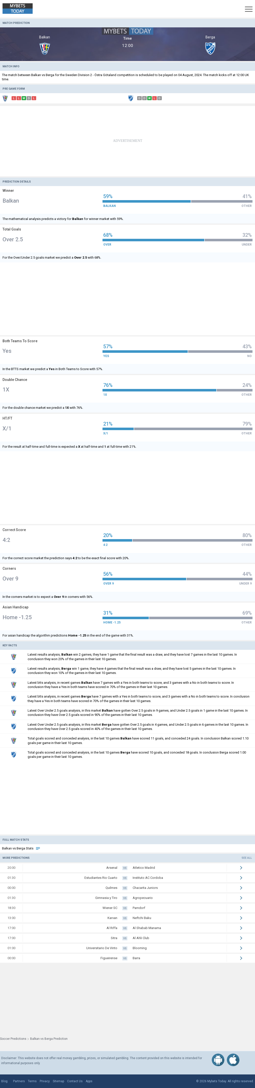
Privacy (45, 1081)
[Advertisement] (127, 141)
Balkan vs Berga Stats (21, 848)
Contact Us (75, 1081)
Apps (89, 1081)
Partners (19, 1081)
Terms (32, 1081)
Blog (4, 1081)
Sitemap (58, 1081)
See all (247, 858)
